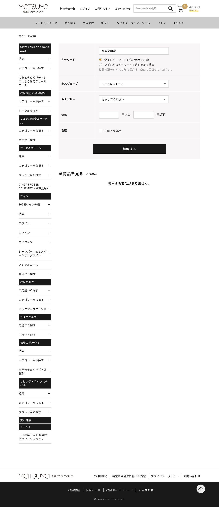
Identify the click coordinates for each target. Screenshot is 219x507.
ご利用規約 (100, 476)
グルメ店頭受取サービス (34, 120)
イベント (178, 23)
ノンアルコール (28, 265)
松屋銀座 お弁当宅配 (33, 93)
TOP (21, 36)
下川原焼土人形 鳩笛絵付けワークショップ (33, 437)
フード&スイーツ (31, 148)
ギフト (105, 23)
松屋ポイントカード (119, 490)
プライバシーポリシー (165, 476)
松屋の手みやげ (30, 343)
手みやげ (88, 23)
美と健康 (70, 23)
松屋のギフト (28, 282)
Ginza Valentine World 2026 (35, 49)
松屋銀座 (74, 490)
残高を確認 (193, 10)
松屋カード (93, 490)
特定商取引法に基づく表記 (129, 476)
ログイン (85, 8)
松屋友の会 (146, 490)
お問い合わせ (123, 8)
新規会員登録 (68, 8)
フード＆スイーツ (46, 23)
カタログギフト (30, 317)
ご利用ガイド (102, 8)
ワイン (161, 23)
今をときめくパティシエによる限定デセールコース (32, 81)
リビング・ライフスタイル (133, 23)
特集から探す (27, 140)
